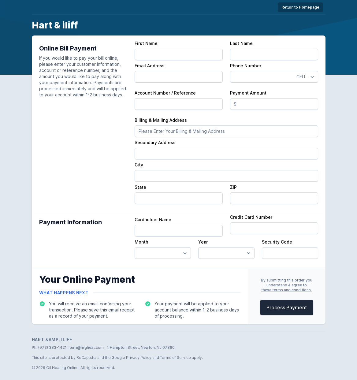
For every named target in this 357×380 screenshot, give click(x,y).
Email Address (150, 65)
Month (141, 241)
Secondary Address (155, 142)
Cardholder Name (153, 219)
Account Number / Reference (165, 92)
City (139, 164)
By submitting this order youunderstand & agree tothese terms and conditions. (286, 285)
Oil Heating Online (62, 367)
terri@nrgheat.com (86, 347)
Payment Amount (248, 92)
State (140, 187)
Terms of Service (175, 357)
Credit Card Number (251, 217)
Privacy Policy (138, 357)
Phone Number (245, 65)
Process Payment (286, 307)
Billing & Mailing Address (161, 120)
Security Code (277, 241)
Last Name (241, 43)
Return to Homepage (300, 7)
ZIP (233, 187)
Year (203, 241)
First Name (146, 43)
